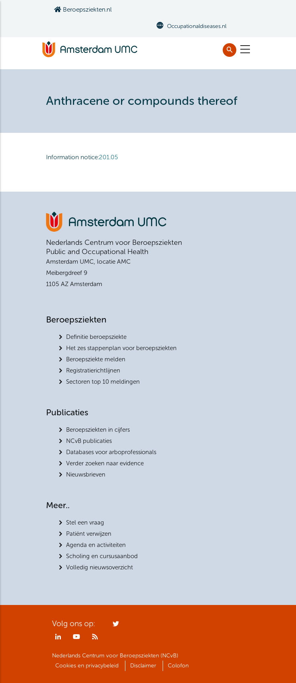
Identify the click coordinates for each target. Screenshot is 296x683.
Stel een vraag (85, 522)
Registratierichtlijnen (93, 370)
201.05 (108, 157)
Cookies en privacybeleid (87, 665)
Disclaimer (143, 665)
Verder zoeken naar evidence (105, 463)
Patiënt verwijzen (88, 533)
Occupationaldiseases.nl (196, 26)
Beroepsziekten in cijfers (98, 429)
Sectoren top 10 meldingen (103, 381)
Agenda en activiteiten (96, 545)
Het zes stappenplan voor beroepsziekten (121, 348)
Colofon (178, 665)
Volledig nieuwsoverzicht (99, 567)
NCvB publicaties (89, 441)
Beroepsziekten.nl (83, 9)
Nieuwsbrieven (85, 474)
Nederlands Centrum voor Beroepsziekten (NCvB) (115, 655)
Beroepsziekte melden (95, 359)
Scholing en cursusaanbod (102, 556)
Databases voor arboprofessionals (111, 452)
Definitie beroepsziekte (96, 336)
